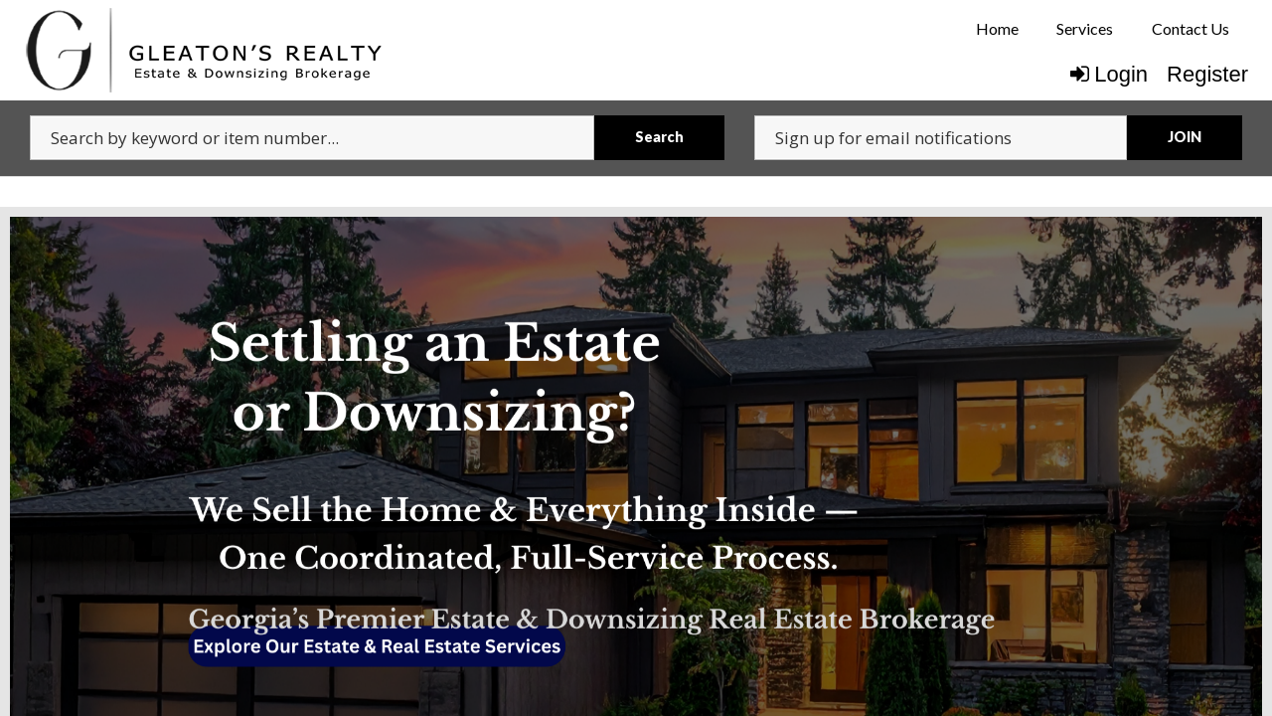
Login (1109, 74)
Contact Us (1190, 28)
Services (1084, 28)
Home (997, 28)
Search (659, 136)
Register (1207, 74)
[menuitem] (997, 29)
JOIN (1184, 136)
